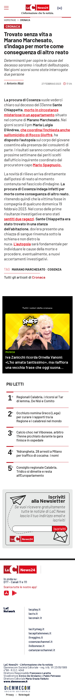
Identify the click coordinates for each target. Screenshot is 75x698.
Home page (10, 20)
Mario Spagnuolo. (47, 164)
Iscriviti (60, 529)
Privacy (10, 694)
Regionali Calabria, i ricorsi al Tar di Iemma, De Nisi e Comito (39, 399)
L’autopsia (22, 244)
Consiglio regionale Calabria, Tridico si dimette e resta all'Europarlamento (36, 471)
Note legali (24, 694)
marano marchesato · (29, 269)
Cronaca (25, 20)
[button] (66, 22)
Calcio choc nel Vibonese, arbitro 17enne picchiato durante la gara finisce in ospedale (39, 436)
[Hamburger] (6, 8)
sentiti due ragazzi (19, 219)
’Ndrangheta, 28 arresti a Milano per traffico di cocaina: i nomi (39, 453)
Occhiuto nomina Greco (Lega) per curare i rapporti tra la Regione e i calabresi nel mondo (39, 417)
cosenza (55, 269)
